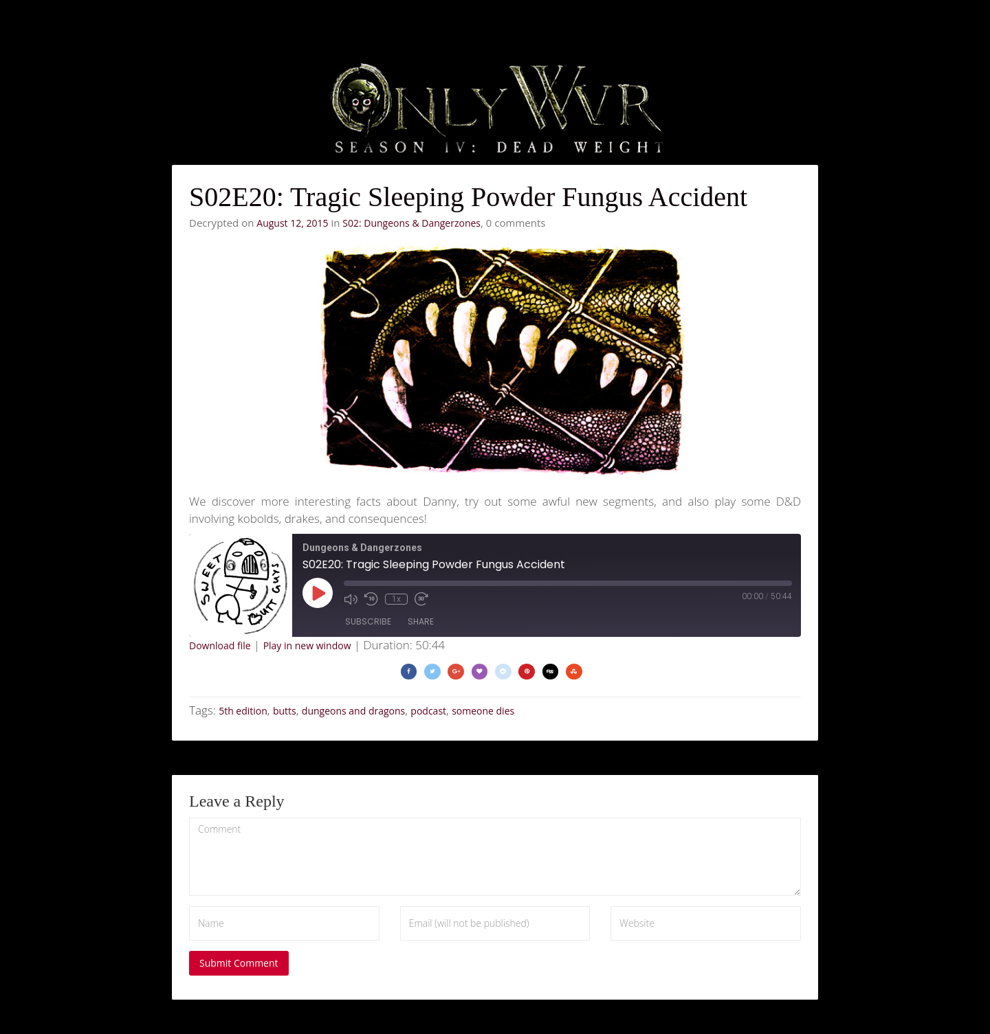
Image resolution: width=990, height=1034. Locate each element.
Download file (220, 645)
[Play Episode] (317, 593)
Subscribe (368, 621)
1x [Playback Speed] (396, 599)
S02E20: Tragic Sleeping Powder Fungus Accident (468, 196)
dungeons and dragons (353, 710)
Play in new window (307, 645)
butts (284, 710)
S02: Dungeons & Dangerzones (411, 222)
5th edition (243, 710)
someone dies (483, 710)
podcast (428, 710)
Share (421, 621)
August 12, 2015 (292, 222)
